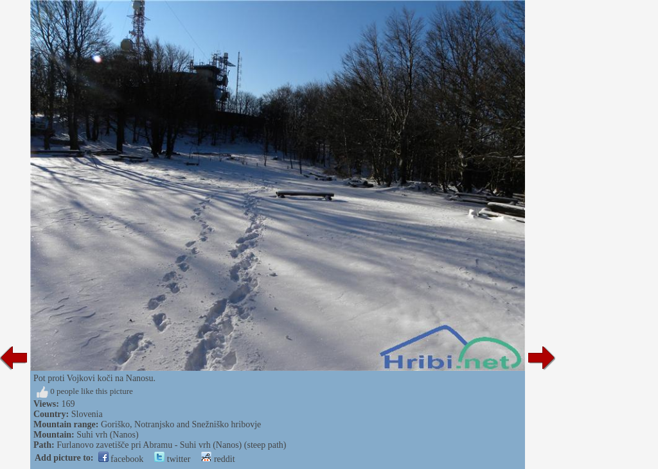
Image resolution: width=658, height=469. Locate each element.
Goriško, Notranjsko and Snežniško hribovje (181, 424)
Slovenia (87, 414)
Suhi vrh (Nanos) (107, 434)
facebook (121, 459)
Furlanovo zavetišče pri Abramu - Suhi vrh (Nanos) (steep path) (171, 445)
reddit (218, 459)
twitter (172, 459)
